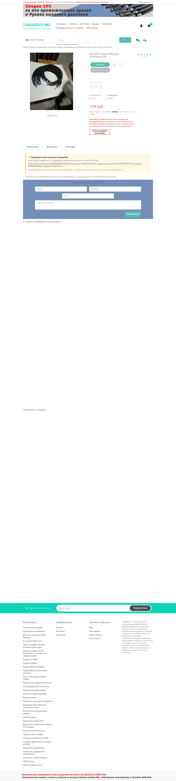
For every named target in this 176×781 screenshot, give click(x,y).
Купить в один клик (100, 70)
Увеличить (54, 115)
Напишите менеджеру (62, 170)
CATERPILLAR (112, 95)
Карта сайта (94, 638)
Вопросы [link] (52, 147)
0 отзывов (145, 57)
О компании (61, 24)
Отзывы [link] (70, 147)
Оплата (73, 24)
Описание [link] (32, 147)
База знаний (92, 28)
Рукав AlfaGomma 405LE (70, 44)
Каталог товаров (36, 40)
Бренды (95, 24)
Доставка (84, 24)
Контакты (107, 24)
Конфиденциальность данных (70, 28)
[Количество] (96, 87)
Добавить (100, 64)
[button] (101, 87)
